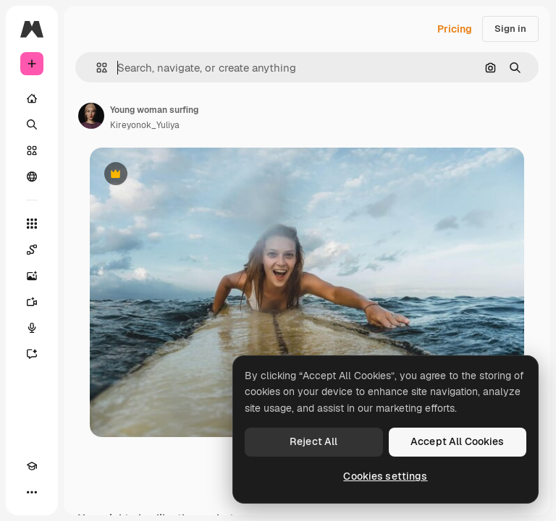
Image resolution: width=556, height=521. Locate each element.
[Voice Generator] (31, 327)
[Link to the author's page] (91, 116)
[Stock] (31, 150)
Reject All (313, 441)
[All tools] (31, 223)
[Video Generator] (31, 301)
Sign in (510, 28)
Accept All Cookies (457, 441)
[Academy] (31, 466)
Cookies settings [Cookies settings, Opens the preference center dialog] (385, 476)
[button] (96, 67)
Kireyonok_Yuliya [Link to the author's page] (145, 125)
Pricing (454, 28)
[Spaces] (31, 249)
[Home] (31, 98)
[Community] (31, 176)
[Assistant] (31, 353)
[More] (31, 492)
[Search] (31, 124)
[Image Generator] (31, 275)
